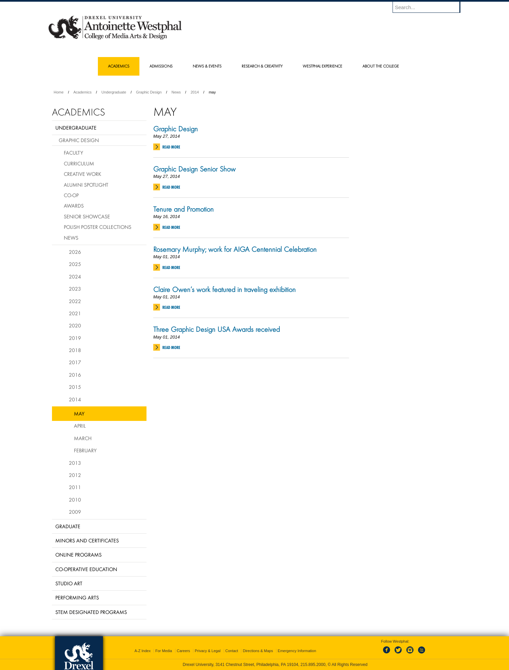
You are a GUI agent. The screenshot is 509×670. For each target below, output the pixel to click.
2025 (75, 264)
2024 (75, 276)
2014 (195, 92)
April (80, 425)
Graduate (67, 526)
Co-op (71, 195)
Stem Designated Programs (91, 612)
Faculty (73, 152)
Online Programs (78, 554)
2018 (75, 350)
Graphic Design (149, 92)
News (176, 92)
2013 (75, 462)
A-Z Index (142, 651)
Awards (74, 205)
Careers (183, 651)
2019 (75, 337)
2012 (75, 475)
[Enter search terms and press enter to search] (429, 7)
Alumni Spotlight (86, 184)
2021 (75, 313)
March (82, 438)
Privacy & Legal (207, 651)
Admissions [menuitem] (161, 66)
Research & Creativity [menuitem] (262, 66)
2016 (75, 374)
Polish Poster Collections (97, 226)
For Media (163, 651)
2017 (75, 362)
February (85, 450)
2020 (75, 325)
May (79, 413)
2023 (75, 288)
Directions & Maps (258, 651)
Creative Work (82, 173)
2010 (75, 499)
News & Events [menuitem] (207, 66)
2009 (75, 511)
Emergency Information (297, 651)
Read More (171, 147)
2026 (75, 251)
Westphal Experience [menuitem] (322, 66)
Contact (231, 651)
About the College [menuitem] (381, 66)
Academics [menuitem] (118, 66)
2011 (75, 487)
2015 (75, 386)
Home (58, 92)
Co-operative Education (86, 569)
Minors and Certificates (87, 540)
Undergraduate (113, 92)
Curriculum (79, 163)
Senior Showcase (87, 216)
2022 (75, 301)
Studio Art (68, 583)
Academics (83, 92)
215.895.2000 (312, 664)
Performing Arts (77, 597)
